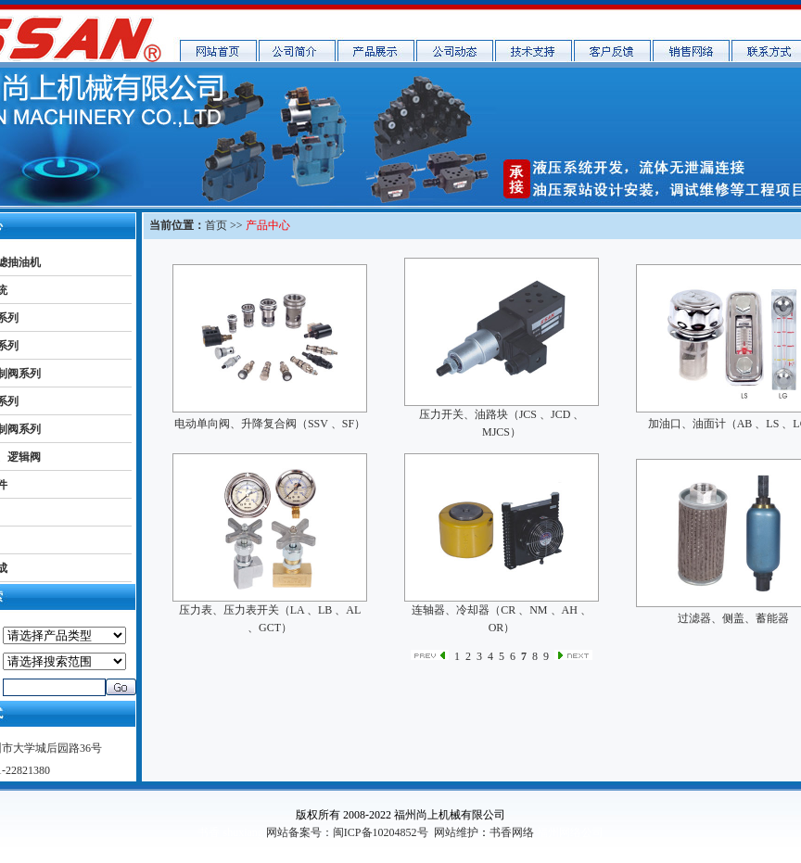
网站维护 (456, 832)
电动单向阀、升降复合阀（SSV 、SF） (269, 423)
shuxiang (242, 832)
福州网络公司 (570, 832)
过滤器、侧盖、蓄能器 (733, 618)
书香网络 (512, 832)
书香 (208, 832)
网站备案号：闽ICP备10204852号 (347, 832)
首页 (216, 225)
